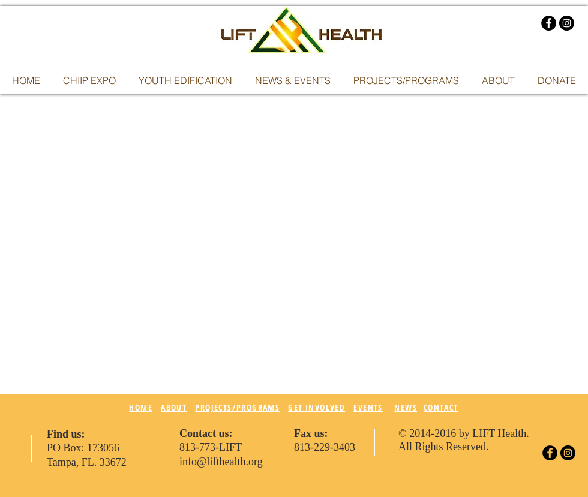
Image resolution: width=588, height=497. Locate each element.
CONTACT (441, 407)
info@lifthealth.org (221, 462)
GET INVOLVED (316, 407)
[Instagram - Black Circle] (566, 23)
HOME (140, 407)
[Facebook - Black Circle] (548, 23)
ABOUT (174, 407)
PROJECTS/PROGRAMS (237, 407)
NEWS (405, 407)
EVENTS (367, 407)
